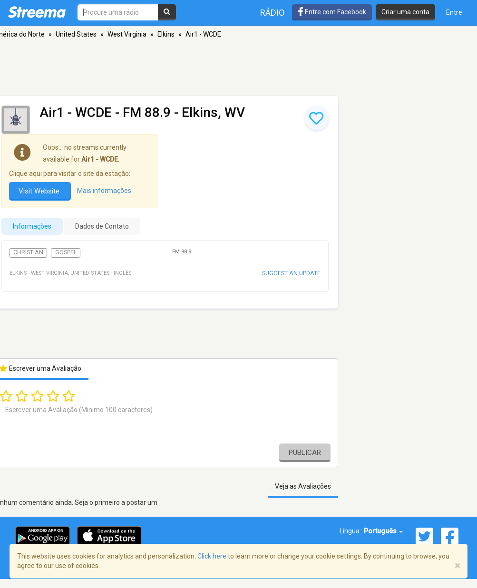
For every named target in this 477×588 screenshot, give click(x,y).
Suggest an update (291, 273)
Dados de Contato (102, 226)
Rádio (272, 13)
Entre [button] (454, 12)
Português (383, 531)
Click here (211, 556)
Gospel (66, 252)
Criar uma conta (405, 12)
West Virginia (126, 34)
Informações (32, 226)
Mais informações (104, 190)
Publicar (305, 452)
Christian (28, 252)
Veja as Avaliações (303, 486)
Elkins (166, 34)
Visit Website (40, 191)
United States (76, 34)
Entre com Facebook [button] (332, 12)
